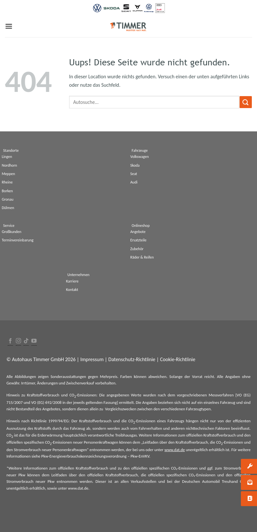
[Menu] (9, 26)
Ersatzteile (138, 240)
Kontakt (72, 289)
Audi (133, 182)
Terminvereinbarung (17, 240)
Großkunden (11, 231)
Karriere (72, 281)
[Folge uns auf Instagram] (18, 341)
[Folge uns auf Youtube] (33, 341)
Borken (7, 191)
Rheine (7, 182)
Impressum (92, 359)
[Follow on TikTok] (26, 341)
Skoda (134, 165)
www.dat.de (174, 449)
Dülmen (8, 207)
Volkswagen (139, 156)
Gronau (7, 199)
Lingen (7, 156)
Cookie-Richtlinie (177, 359)
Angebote (137, 231)
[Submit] (245, 102)
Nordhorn (9, 165)
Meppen (8, 174)
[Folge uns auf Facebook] (10, 341)
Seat (133, 174)
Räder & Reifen (142, 257)
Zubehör (136, 249)
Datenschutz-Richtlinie (131, 359)
